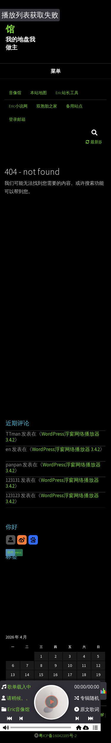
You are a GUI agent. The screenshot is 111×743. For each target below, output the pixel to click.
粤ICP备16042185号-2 (58, 735)
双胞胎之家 (46, 106)
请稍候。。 (18, 698)
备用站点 (74, 106)
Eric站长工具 (67, 92)
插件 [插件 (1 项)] (10, 552)
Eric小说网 (18, 106)
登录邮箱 (17, 119)
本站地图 (38, 92)
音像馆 (15, 92)
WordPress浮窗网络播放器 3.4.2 (52, 437)
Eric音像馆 (18, 709)
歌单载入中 (19, 686)
